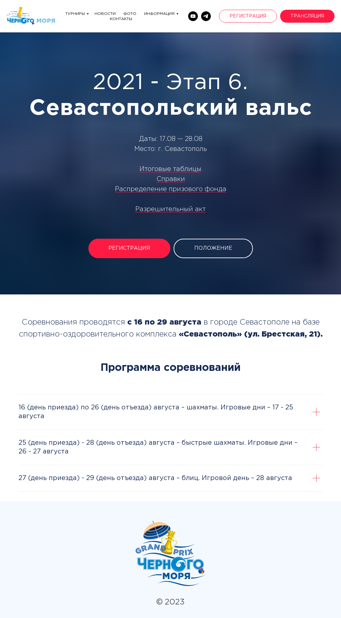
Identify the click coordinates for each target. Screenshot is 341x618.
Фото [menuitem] (129, 14)
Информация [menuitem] (159, 14)
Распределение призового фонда (170, 189)
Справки (170, 179)
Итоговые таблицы (170, 169)
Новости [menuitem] (105, 14)
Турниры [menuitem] (75, 14)
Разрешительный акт (170, 209)
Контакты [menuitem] (121, 19)
